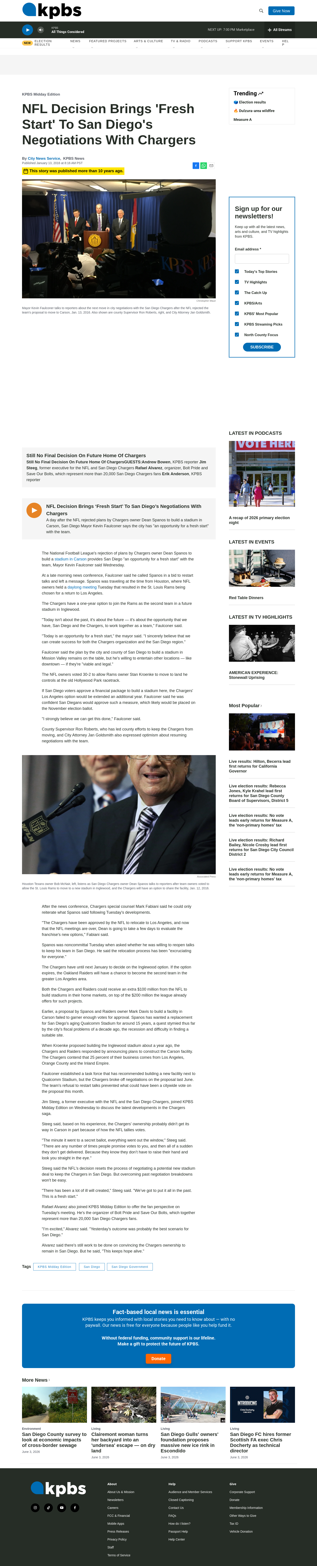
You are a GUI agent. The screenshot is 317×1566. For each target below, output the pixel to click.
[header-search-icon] (261, 12)
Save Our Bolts (39, 474)
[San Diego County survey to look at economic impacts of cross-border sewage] (54, 1405)
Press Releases (118, 1531)
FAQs (172, 1515)
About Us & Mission (120, 1492)
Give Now (282, 11)
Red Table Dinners (246, 598)
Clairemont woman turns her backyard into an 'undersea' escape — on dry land (123, 1443)
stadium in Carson (71, 559)
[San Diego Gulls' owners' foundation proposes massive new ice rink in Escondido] (193, 1405)
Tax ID (234, 1523)
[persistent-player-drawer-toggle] (279, 32)
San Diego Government (130, 1267)
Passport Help (178, 1531)
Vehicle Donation (241, 1531)
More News (36, 1380)
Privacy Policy (117, 1539)
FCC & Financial (118, 1515)
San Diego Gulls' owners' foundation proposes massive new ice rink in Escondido (189, 1443)
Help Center (176, 1539)
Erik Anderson (175, 474)
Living (95, 1428)
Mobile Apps (115, 1523)
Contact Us (176, 1508)
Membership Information (246, 1508)
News (75, 43)
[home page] (51, 12)
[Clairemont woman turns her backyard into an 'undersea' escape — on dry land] (123, 1405)
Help (285, 45)
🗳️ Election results (250, 102)
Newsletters (115, 1500)
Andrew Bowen (156, 462)
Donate (158, 1358)
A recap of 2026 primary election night (259, 520)
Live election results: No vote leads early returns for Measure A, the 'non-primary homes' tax (261, 820)
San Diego (92, 1267)
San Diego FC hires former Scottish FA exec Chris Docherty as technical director (260, 1443)
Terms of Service (118, 1555)
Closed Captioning (181, 1500)
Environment (31, 1428)
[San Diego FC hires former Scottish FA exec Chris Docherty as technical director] (262, 1405)
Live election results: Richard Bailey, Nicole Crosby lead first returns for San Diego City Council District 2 (261, 847)
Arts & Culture (148, 43)
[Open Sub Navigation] (74, 50)
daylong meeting (82, 587)
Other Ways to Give (243, 1515)
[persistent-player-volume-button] (40, 32)
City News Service (44, 158)
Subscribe (262, 347)
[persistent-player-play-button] (27, 32)
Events (267, 43)
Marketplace (245, 32)
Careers (112, 1508)
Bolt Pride (191, 468)
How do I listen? (179, 1523)
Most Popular (246, 705)
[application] (119, 382)
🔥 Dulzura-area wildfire (254, 111)
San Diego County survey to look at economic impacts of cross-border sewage (54, 1440)
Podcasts (208, 43)
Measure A (243, 119)
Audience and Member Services (190, 1492)
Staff (110, 1547)
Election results (43, 45)
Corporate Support (242, 1492)
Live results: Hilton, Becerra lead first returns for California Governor (260, 766)
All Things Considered (68, 34)
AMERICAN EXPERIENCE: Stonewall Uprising (253, 675)
